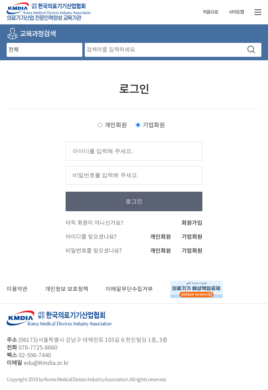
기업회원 (154, 125)
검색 (251, 50)
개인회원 (116, 125)
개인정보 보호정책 (66, 289)
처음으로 (210, 12)
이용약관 (17, 289)
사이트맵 (236, 12)
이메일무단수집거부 (129, 289)
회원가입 (191, 223)
